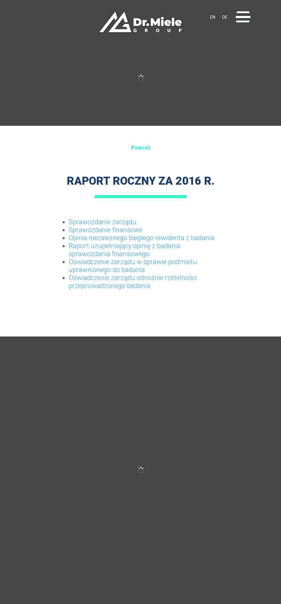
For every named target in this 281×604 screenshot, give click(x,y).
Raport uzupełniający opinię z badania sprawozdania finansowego (124, 250)
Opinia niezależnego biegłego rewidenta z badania (142, 238)
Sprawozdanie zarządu (102, 222)
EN (212, 17)
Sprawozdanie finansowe (105, 230)
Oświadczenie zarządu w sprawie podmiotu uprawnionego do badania (133, 266)
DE (224, 17)
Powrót (140, 147)
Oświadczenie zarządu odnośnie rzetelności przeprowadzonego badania (133, 282)
